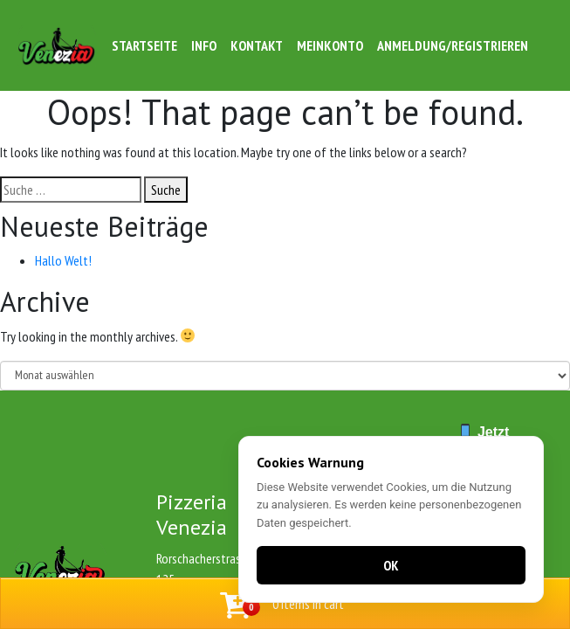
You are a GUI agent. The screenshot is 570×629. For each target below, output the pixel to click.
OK (391, 565)
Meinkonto (330, 45)
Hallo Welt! (63, 260)
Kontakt (256, 45)
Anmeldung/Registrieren (452, 45)
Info (203, 45)
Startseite (144, 45)
